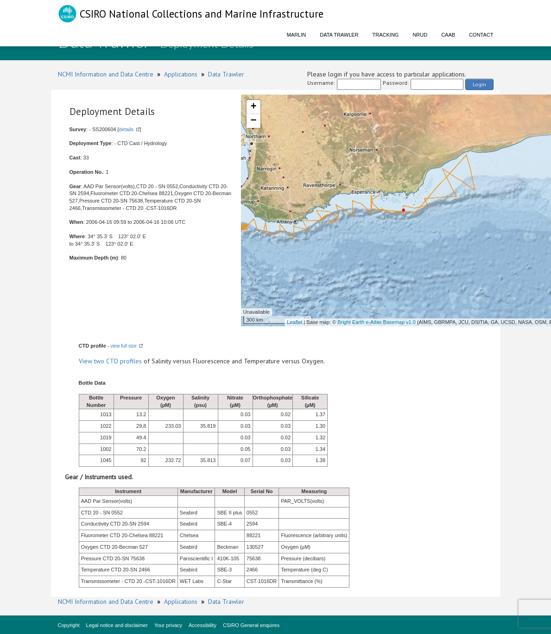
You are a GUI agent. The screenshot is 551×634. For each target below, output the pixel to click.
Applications (180, 74)
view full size (124, 346)
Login (479, 84)
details (126, 129)
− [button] (253, 121)
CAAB (448, 35)
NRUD (419, 35)
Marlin (296, 35)
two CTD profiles (118, 361)
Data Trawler (339, 35)
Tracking (386, 35)
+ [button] (253, 107)
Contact (481, 35)
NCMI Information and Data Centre (105, 74)
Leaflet (294, 322)
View (86, 361)
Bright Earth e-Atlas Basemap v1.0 (376, 322)
